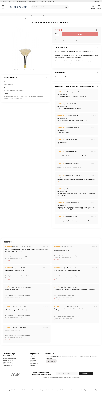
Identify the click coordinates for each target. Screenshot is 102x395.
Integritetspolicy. (75, 377)
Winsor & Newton (8, 84)
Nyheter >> (43, 1)
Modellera (78, 15)
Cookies (32, 362)
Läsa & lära (85, 15)
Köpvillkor (32, 358)
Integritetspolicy (34, 363)
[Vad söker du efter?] (50, 7)
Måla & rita (10, 15)
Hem (2, 18)
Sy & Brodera (37, 15)
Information (96, 1)
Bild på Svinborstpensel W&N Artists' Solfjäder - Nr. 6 (24, 69)
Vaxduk (71, 15)
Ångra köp (32, 365)
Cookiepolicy (33, 360)
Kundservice (33, 357)
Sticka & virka (18, 15)
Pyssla (3, 15)
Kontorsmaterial (64, 15)
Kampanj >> (51, 1)
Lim (57, 15)
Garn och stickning (27, 15)
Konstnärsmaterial (94, 15)
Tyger (43, 15)
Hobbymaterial (50, 15)
